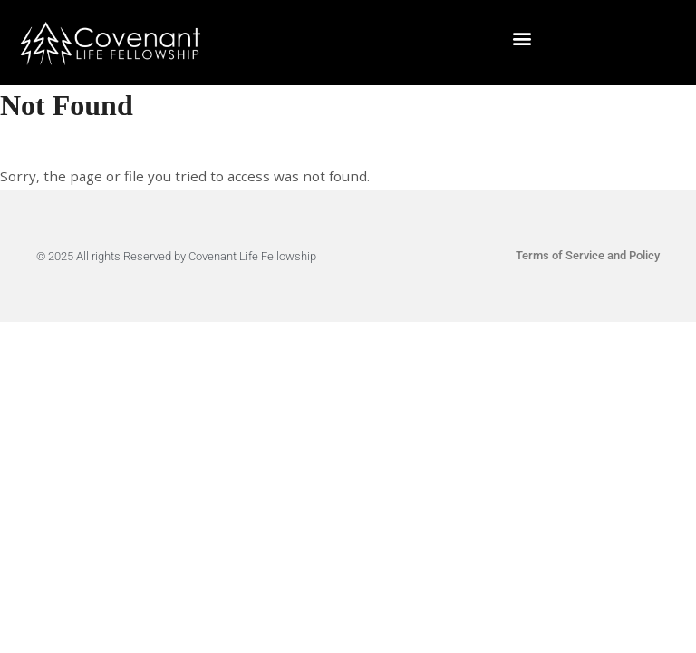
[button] (522, 39)
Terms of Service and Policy (588, 255)
